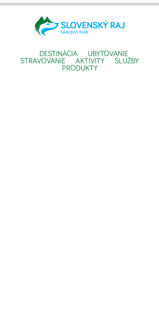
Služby (126, 61)
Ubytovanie (108, 54)
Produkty (80, 68)
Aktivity (89, 61)
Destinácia (58, 54)
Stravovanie (42, 61)
